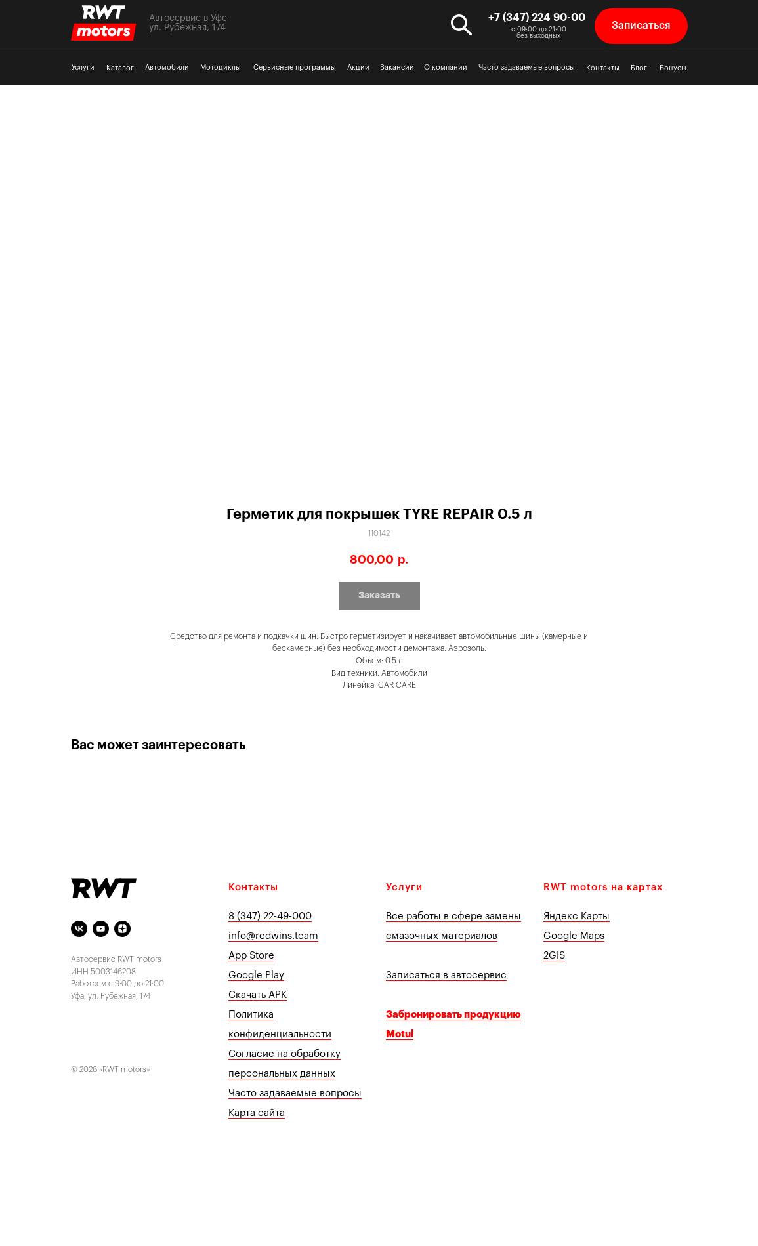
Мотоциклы (220, 67)
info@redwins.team (273, 936)
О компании (445, 67)
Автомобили (167, 67)
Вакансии (397, 67)
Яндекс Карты (576, 916)
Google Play (256, 975)
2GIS (554, 956)
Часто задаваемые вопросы (526, 67)
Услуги (83, 67)
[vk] (79, 929)
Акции (358, 67)
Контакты (603, 68)
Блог (639, 68)
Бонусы (673, 68)
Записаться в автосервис (446, 975)
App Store (251, 956)
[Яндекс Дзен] (122, 929)
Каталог (120, 68)
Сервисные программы (294, 67)
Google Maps (573, 936)
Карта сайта (256, 1113)
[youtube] (101, 929)
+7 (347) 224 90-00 (536, 17)
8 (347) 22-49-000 (270, 916)
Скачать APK (257, 995)
